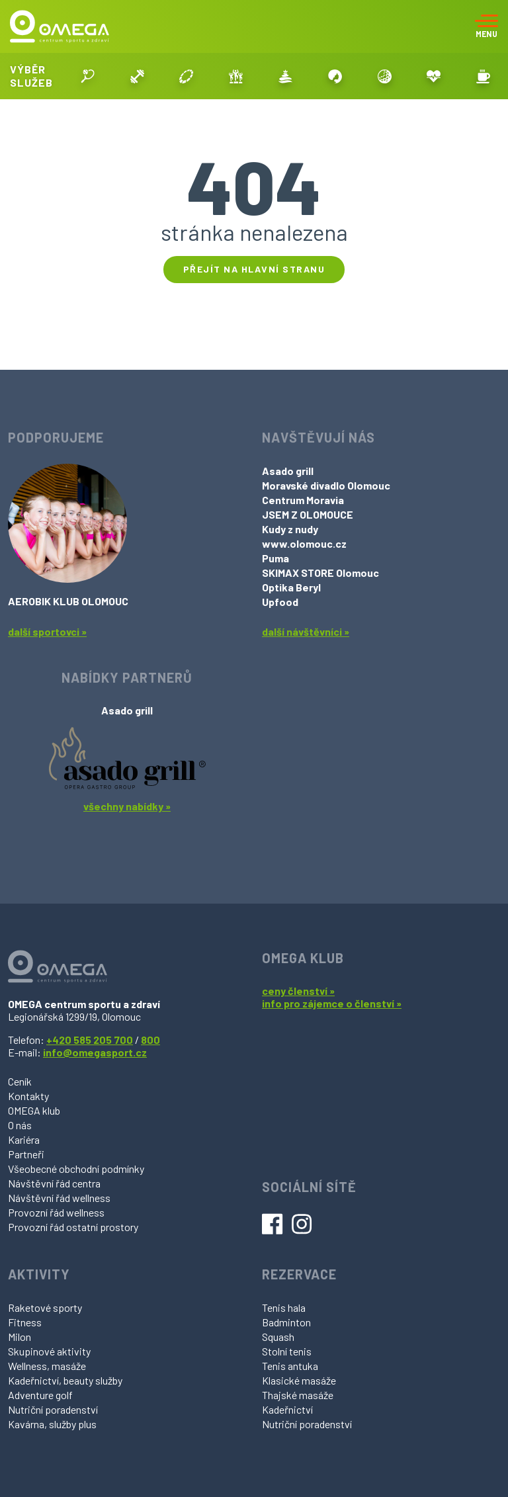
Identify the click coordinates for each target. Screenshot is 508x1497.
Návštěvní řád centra (54, 1183)
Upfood (280, 601)
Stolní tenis (287, 1351)
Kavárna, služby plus (52, 1424)
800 (150, 1039)
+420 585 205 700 (89, 1039)
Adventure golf (40, 1395)
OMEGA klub (34, 1110)
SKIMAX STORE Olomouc (320, 572)
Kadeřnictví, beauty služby (65, 1380)
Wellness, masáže (47, 1365)
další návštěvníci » (305, 631)
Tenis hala (284, 1307)
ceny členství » (298, 990)
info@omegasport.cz (95, 1052)
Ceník (20, 1081)
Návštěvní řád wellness (59, 1197)
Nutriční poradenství (53, 1409)
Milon (19, 1336)
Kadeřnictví (287, 1409)
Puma (275, 558)
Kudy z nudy (290, 529)
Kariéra (24, 1139)
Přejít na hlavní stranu (254, 269)
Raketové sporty (45, 1307)
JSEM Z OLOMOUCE (307, 514)
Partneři (26, 1154)
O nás (20, 1125)
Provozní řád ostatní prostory (73, 1226)
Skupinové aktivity (49, 1351)
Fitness (25, 1322)
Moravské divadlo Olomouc (326, 485)
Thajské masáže (297, 1395)
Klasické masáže (299, 1380)
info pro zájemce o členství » (332, 1003)
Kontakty (28, 1096)
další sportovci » (47, 631)
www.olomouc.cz (304, 543)
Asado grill (288, 470)
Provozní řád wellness (56, 1212)
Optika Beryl (291, 587)
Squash (278, 1336)
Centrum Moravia (303, 499)
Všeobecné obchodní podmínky (76, 1168)
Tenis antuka (290, 1365)
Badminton (286, 1322)
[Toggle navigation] (486, 26)
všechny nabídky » (127, 806)
